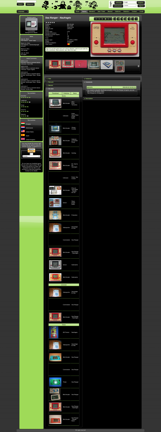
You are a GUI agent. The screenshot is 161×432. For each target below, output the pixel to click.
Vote (49, 78)
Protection (74, 215)
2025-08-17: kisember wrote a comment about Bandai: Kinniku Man (30, 88)
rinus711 (23, 109)
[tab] (63, 78)
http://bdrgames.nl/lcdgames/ (95, 93)
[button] (20, 4)
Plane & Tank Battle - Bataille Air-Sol (74, 190)
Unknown (65, 115)
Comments (89, 82)
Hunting (73, 153)
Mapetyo (23, 114)
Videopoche (66, 227)
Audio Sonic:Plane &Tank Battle (74, 116)
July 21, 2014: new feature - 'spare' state (28, 39)
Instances (89, 78)
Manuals (50, 82)
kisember (23, 96)
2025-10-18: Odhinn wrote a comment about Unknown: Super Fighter (30, 68)
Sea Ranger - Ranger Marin (74, 419)
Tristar (64, 382)
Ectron (65, 202)
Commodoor (31, 31)
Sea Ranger (74, 240)
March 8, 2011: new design (25, 49)
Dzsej (22, 105)
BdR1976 (90, 87)
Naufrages (74, 332)
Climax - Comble (73, 128)
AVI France (66, 332)
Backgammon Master (31, 32)
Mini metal (70, 25)
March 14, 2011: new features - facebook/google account (30, 44)
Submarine (74, 264)
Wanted (50, 85)
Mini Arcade (66, 103)
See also (50, 88)
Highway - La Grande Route (74, 140)
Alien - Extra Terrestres (74, 103)
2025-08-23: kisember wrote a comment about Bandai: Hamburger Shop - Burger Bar (31, 74)
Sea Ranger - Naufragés (74, 252)
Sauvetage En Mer (74, 227)
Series (64, 96)
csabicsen (24, 100)
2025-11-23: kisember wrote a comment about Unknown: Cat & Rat (30, 62)
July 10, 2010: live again (25, 53)
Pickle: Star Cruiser (74, 177)
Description (89, 98)
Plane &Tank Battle (73, 202)
